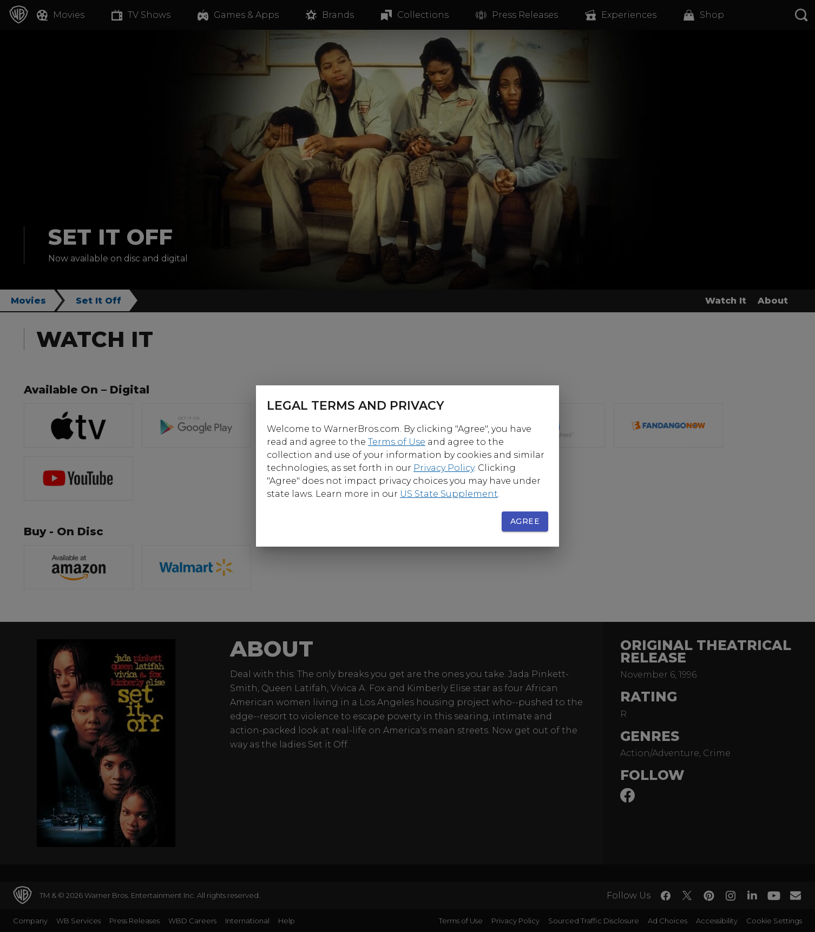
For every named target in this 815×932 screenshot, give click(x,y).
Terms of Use (396, 442)
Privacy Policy (443, 468)
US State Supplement (449, 494)
